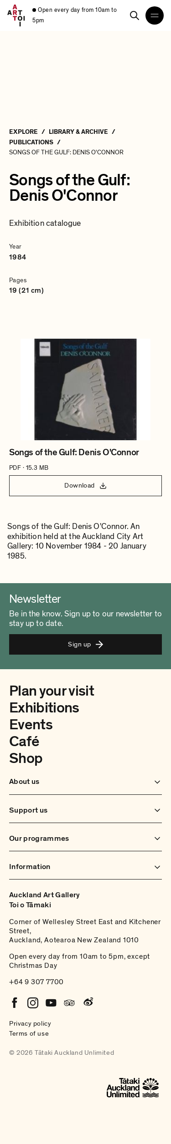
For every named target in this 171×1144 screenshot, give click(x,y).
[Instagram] (32, 1002)
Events (30, 725)
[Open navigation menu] (154, 15)
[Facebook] (14, 1002)
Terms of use (29, 1033)
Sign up (85, 644)
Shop (25, 758)
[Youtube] (51, 1002)
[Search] (134, 15)
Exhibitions (44, 708)
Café (24, 742)
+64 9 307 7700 (36, 982)
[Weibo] (87, 1002)
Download (85, 485)
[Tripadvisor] (69, 1002)
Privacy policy (30, 1023)
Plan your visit (51, 691)
